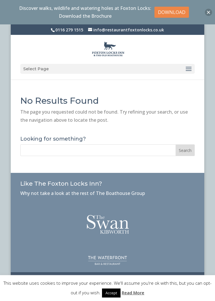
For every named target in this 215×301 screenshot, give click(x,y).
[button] (208, 12)
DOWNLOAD (171, 12)
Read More (133, 292)
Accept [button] (111, 292)
